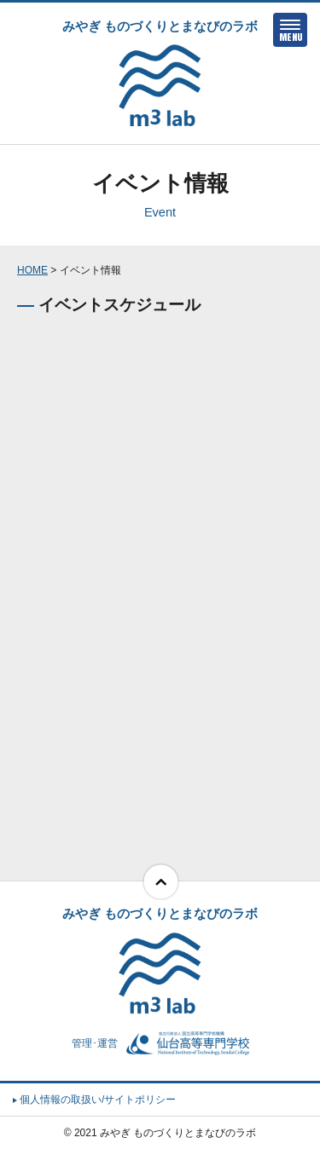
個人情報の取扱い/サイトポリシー (94, 1100)
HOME (32, 270)
